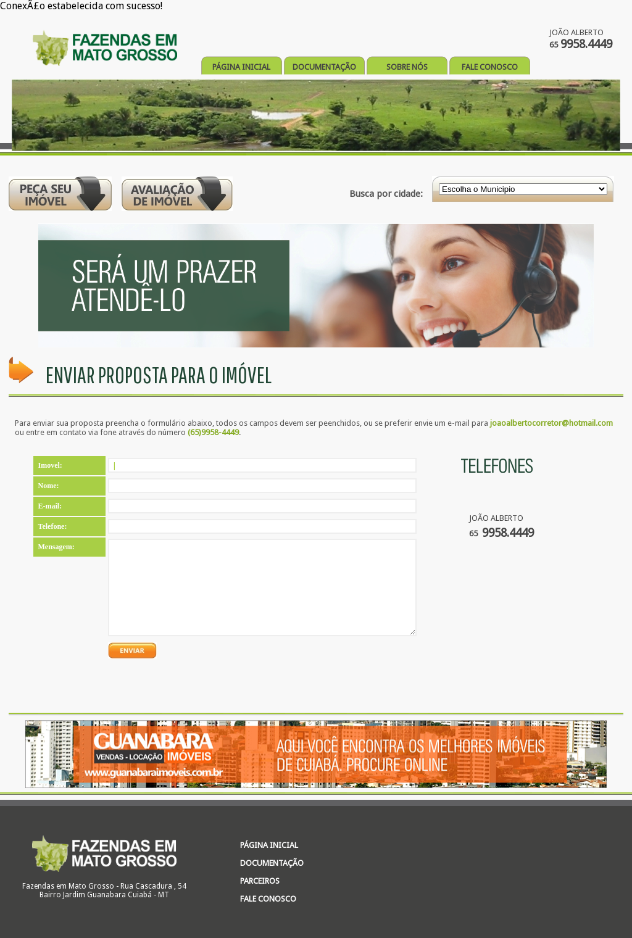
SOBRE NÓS (407, 67)
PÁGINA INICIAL (241, 67)
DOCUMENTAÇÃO (324, 67)
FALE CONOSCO (490, 67)
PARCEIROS (260, 881)
